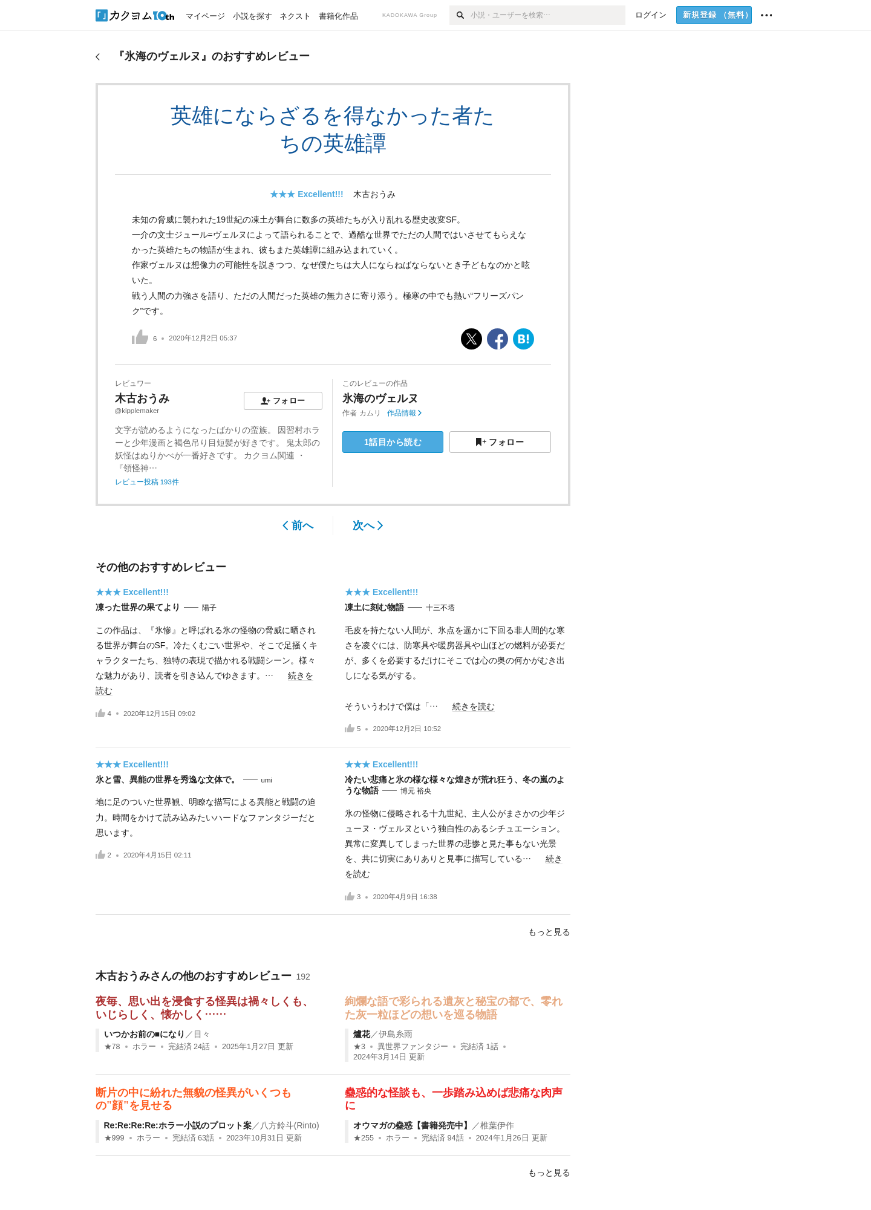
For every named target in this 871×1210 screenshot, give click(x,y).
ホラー (144, 1046)
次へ (368, 525)
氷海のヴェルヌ (380, 398)
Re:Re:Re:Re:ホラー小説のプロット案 (178, 1125)
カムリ (370, 413)
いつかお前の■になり (144, 1034)
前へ (297, 525)
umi (267, 780)
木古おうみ (374, 194)
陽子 (209, 607)
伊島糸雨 (396, 1034)
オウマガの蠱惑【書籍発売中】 (412, 1125)
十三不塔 (440, 607)
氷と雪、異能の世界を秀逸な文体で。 (168, 779)
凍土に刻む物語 (374, 607)
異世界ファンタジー (412, 1046)
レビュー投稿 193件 (147, 482)
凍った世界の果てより (138, 607)
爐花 (361, 1034)
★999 (114, 1138)
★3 (359, 1046)
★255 (363, 1138)
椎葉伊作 (497, 1125)
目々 (202, 1034)
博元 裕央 (415, 791)
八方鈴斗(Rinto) (289, 1125)
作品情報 (404, 413)
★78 (112, 1046)
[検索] (460, 15)
